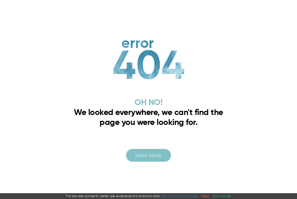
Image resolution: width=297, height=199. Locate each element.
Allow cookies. (221, 196)
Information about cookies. (179, 196)
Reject (205, 196)
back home (148, 155)
